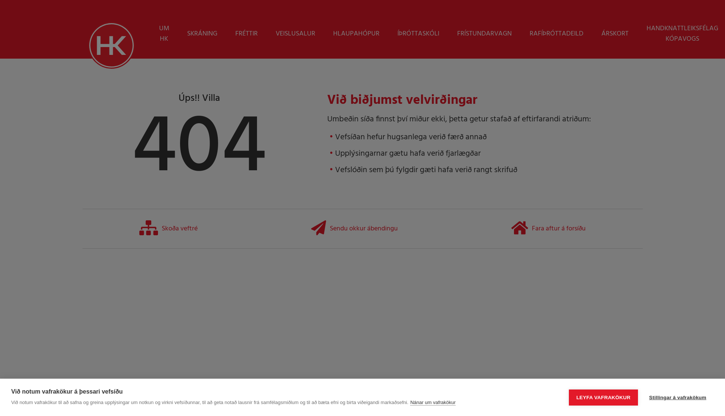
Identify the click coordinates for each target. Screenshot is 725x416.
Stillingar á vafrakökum (677, 397)
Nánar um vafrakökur (432, 402)
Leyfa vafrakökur (603, 397)
